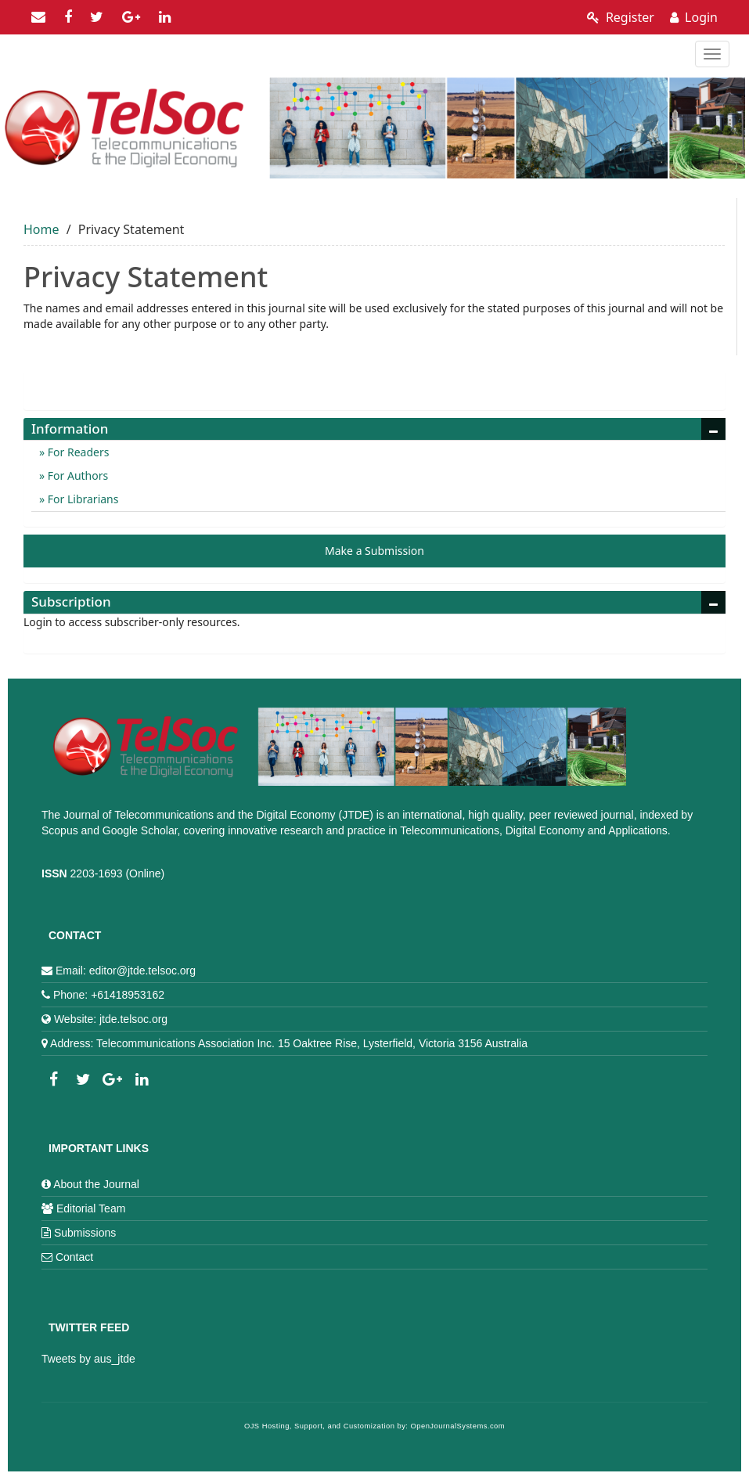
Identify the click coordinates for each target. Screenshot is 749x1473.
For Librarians (81, 499)
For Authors (76, 475)
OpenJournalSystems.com (458, 1426)
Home (41, 229)
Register (620, 17)
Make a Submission (374, 550)
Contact (74, 1257)
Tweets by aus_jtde (88, 1358)
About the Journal (96, 1184)
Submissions (85, 1232)
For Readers (77, 452)
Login (694, 17)
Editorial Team (90, 1208)
